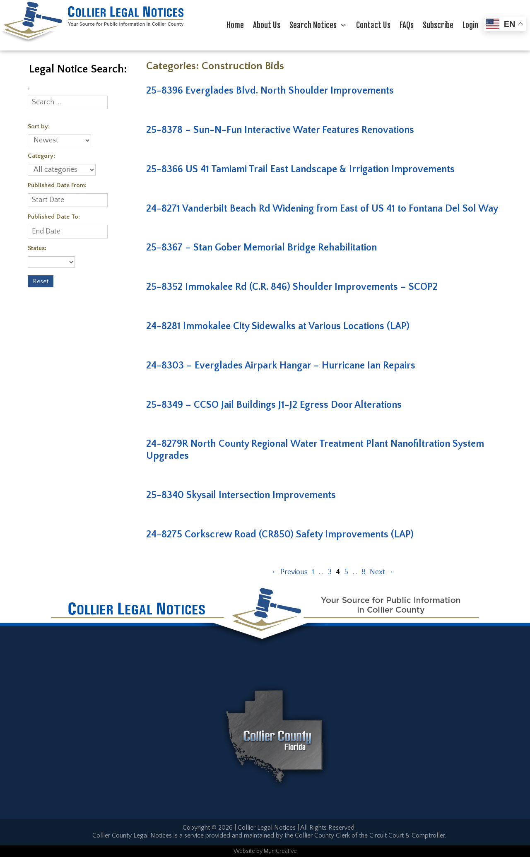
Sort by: (39, 126)
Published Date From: (57, 185)
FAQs (407, 25)
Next (382, 572)
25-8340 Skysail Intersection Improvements (241, 495)
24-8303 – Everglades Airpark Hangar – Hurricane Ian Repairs (280, 365)
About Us (266, 25)
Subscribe (438, 25)
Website (244, 851)
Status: (37, 248)
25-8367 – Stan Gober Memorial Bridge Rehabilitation (261, 247)
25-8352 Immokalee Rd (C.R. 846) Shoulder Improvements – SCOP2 (292, 287)
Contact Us (373, 25)
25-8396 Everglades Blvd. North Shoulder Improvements (270, 90)
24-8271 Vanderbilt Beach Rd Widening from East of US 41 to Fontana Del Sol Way (322, 208)
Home (235, 25)
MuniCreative (280, 851)
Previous (289, 572)
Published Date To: (54, 216)
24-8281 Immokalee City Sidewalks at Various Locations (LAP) (278, 326)
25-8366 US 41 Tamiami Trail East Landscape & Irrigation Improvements (300, 169)
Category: (41, 155)
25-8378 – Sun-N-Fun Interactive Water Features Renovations (280, 130)
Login (470, 25)
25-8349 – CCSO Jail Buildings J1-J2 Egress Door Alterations (274, 405)
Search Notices (320, 25)
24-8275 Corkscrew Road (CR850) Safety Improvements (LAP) (280, 534)
